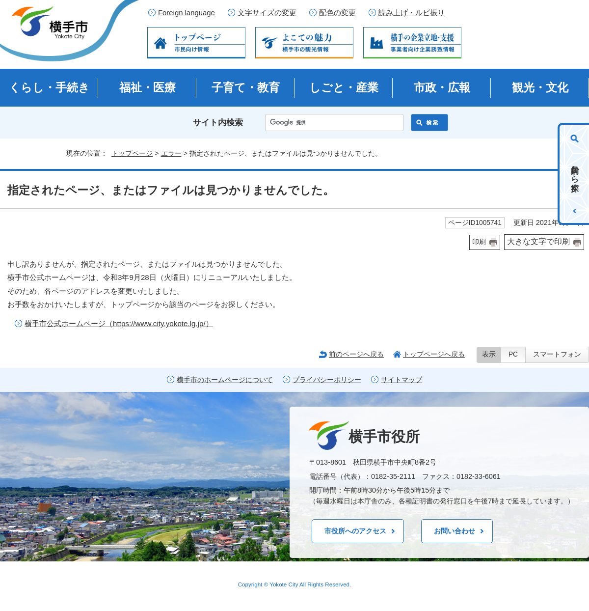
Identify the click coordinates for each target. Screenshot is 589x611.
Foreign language (186, 13)
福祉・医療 (147, 87)
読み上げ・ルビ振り (411, 13)
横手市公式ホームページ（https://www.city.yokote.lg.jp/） (119, 323)
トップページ (132, 153)
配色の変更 (337, 13)
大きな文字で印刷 (538, 241)
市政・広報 (442, 87)
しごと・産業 (343, 87)
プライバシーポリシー (327, 380)
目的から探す (575, 174)
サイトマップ (401, 380)
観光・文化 (540, 87)
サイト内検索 (218, 122)
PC (513, 354)
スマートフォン (557, 354)
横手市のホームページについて (225, 380)
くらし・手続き (49, 87)
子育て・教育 (246, 87)
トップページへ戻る (434, 354)
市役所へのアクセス (355, 531)
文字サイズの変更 (267, 13)
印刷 (479, 242)
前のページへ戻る (356, 354)
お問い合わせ (454, 531)
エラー (171, 153)
